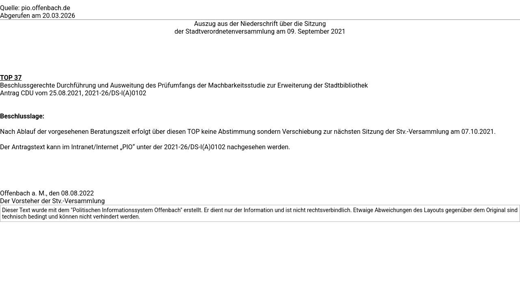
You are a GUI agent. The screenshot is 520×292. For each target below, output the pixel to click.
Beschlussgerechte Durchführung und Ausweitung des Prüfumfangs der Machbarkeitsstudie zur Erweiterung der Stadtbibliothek (184, 85)
